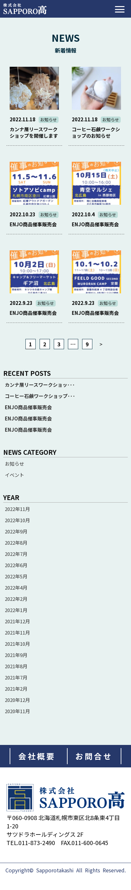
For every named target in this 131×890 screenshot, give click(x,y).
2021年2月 (16, 688)
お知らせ (14, 464)
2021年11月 (17, 632)
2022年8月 (16, 542)
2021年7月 (16, 677)
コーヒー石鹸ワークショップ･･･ (40, 396)
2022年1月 (16, 610)
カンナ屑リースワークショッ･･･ (40, 385)
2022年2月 (16, 598)
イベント (14, 475)
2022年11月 (17, 508)
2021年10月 (17, 643)
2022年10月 (17, 520)
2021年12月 (17, 621)
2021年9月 (16, 655)
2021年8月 (16, 666)
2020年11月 (17, 711)
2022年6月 (16, 565)
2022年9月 (16, 531)
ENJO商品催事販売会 (28, 407)
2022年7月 (16, 553)
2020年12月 (17, 699)
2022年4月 (16, 587)
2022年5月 (16, 576)
